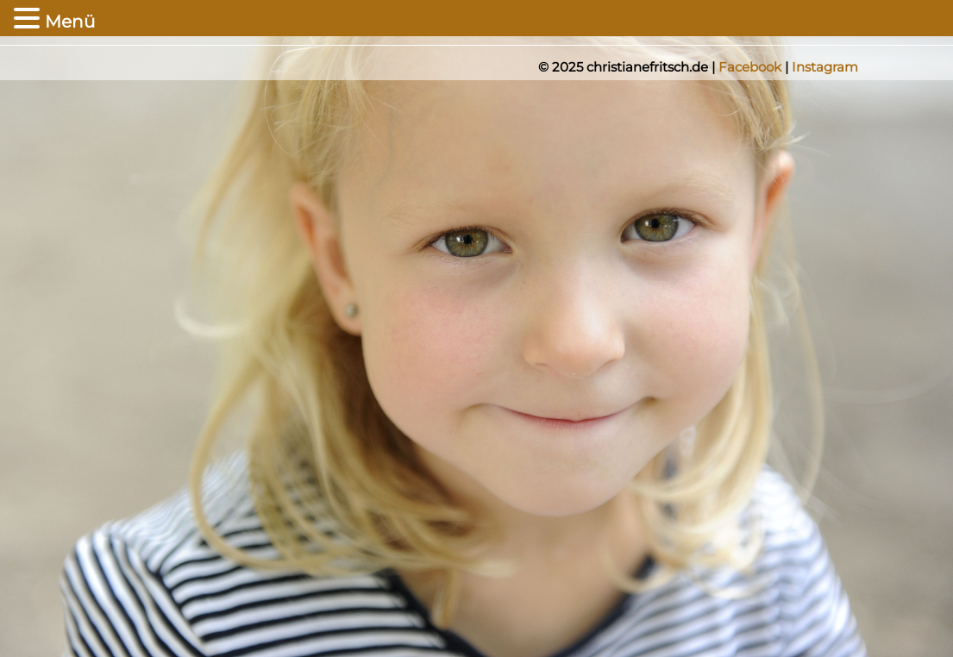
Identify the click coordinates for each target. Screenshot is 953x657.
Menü (70, 21)
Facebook (749, 67)
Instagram (825, 67)
